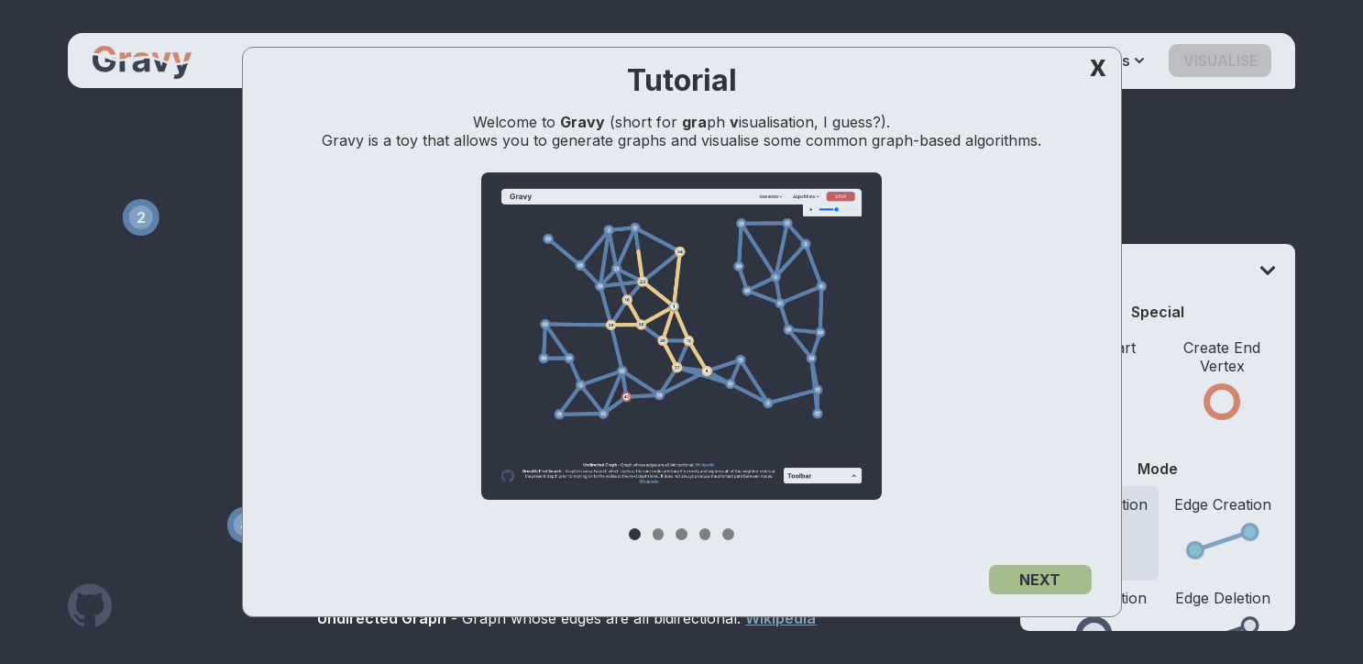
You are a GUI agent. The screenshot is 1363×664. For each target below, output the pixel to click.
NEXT (1040, 579)
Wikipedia (780, 618)
